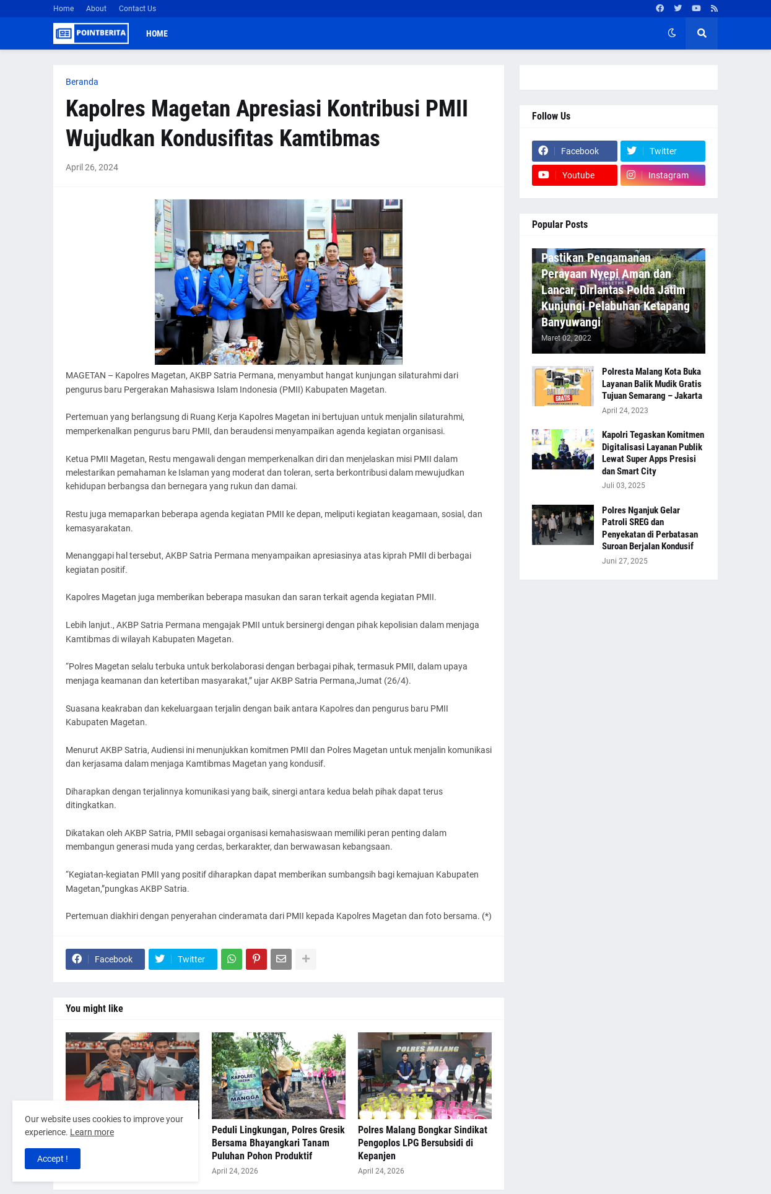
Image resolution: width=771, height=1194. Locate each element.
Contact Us (137, 8)
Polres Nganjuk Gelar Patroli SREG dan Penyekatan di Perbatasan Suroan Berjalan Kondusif (650, 528)
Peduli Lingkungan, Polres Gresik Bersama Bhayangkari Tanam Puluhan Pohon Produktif (278, 1143)
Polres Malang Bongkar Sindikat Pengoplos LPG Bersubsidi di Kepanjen (422, 1143)
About (96, 8)
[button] (672, 33)
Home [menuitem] (157, 33)
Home (63, 8)
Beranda (82, 81)
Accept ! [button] (52, 1159)
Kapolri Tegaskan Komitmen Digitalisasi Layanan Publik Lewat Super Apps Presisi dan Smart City (653, 453)
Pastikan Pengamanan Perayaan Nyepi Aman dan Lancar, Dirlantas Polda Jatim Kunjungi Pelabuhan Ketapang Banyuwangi (615, 289)
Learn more (92, 1132)
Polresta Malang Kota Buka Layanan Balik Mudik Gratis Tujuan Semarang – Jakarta (652, 383)
